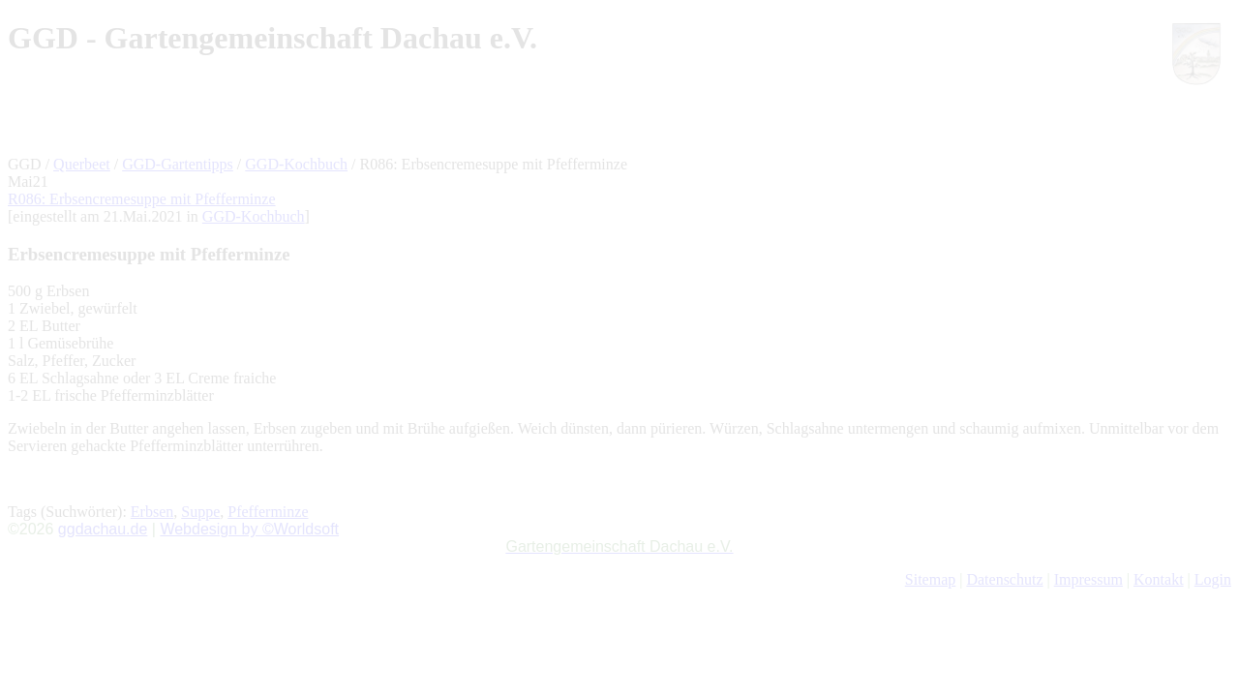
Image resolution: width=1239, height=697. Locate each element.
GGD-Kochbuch (296, 164)
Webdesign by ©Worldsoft (249, 529)
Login (1212, 579)
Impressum (1088, 579)
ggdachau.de (103, 529)
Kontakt (1158, 579)
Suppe (200, 511)
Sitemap (930, 579)
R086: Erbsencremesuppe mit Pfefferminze (142, 199)
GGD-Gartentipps (177, 164)
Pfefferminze (267, 511)
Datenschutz (1004, 579)
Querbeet (81, 164)
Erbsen (152, 511)
